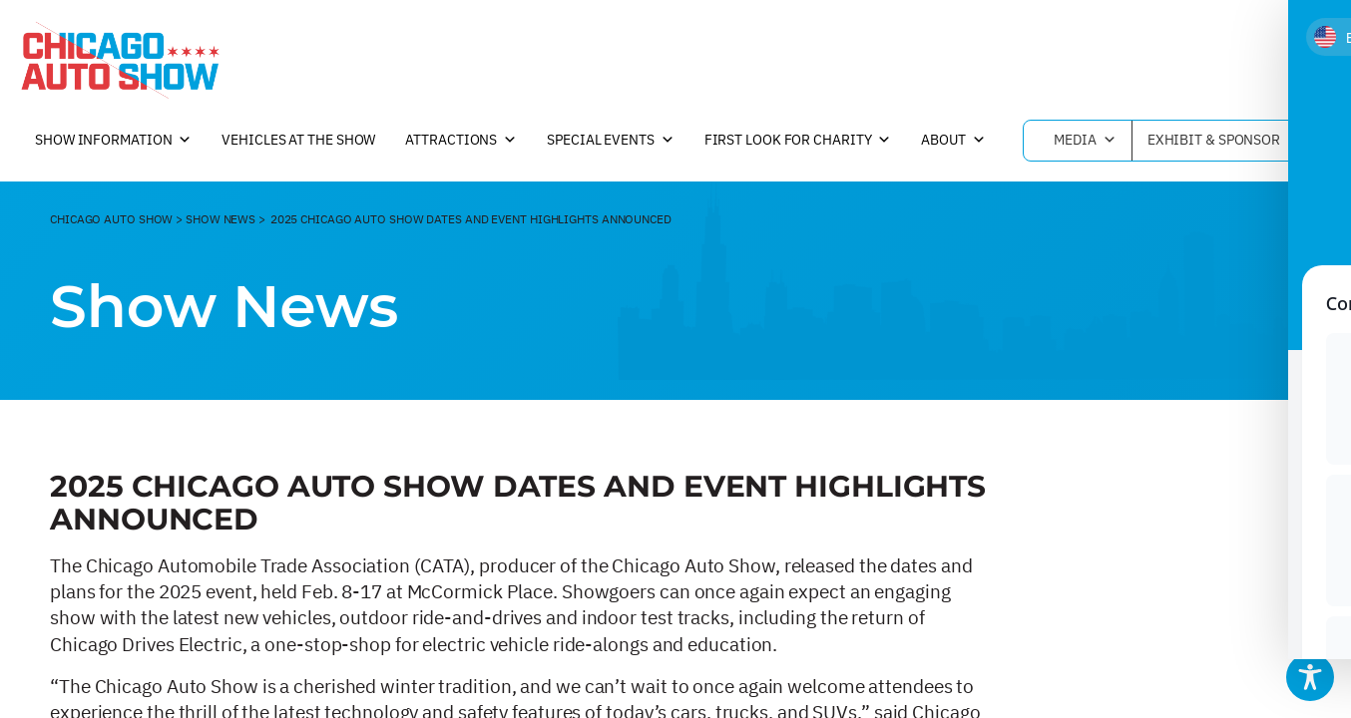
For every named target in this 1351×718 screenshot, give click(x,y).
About (953, 141)
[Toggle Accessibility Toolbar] (1310, 677)
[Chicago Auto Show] (120, 60)
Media (1085, 141)
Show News (220, 218)
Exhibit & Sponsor (1223, 141)
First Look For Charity (798, 141)
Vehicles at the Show (298, 140)
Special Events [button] (611, 141)
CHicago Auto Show (111, 218)
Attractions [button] (461, 141)
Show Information (113, 141)
